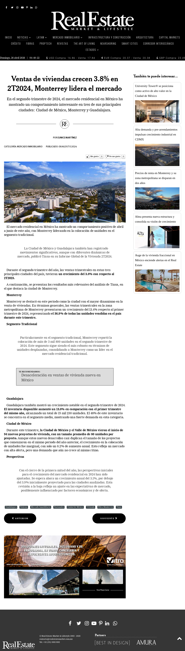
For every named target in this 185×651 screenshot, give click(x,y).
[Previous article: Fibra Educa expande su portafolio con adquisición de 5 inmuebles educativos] (20, 511)
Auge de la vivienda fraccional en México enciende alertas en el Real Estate (155, 253)
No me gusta (114, 150)
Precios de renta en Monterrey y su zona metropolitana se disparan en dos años (155, 171)
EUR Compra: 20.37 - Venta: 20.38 (126, 51)
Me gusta (94, 150)
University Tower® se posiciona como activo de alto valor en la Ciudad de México (154, 84)
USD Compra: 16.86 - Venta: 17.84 (70, 51)
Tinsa (118, 500)
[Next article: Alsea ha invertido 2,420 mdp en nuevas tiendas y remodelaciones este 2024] (109, 511)
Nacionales (59, 500)
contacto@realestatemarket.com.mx (56, 632)
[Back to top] (179, 632)
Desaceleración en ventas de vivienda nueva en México (61, 371)
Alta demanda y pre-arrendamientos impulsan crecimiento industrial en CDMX (156, 127)
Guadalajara (11, 500)
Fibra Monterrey (105, 500)
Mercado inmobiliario (30, 139)
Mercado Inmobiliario (41, 500)
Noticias (23, 500)
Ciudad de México (75, 500)
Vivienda (91, 500)
